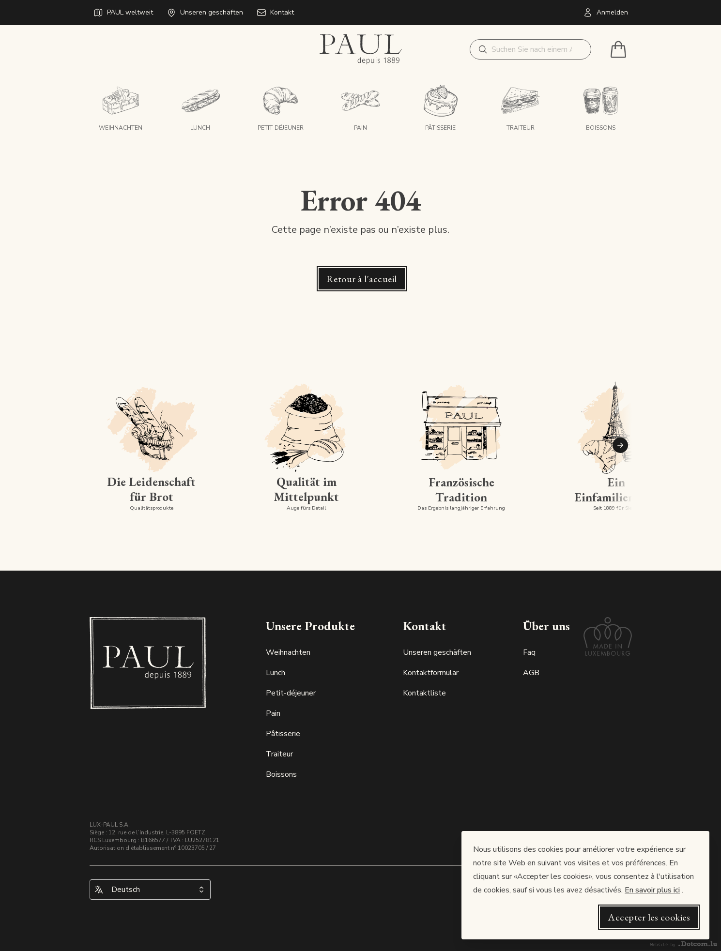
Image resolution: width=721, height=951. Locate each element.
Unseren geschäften (437, 652)
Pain (273, 713)
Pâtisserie (283, 733)
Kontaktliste (424, 693)
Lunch (275, 672)
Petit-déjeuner (291, 693)
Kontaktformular (431, 672)
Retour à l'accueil (361, 278)
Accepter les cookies (649, 917)
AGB (531, 672)
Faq (529, 652)
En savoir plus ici (652, 890)
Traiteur (279, 754)
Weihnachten (288, 652)
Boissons (281, 774)
